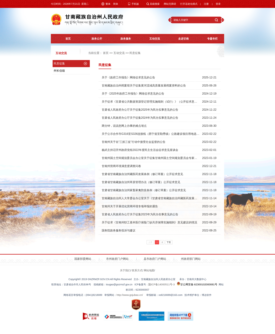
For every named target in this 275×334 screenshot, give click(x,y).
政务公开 (94, 39)
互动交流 (152, 39)
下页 (169, 242)
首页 (65, 39)
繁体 (108, 3)
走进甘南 (181, 39)
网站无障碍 (170, 3)
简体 (115, 3)
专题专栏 (209, 39)
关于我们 (125, 270)
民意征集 (135, 52)
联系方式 (137, 270)
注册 (206, 3)
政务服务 (123, 39)
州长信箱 (59, 70)
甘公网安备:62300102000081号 (196, 284)
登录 (218, 3)
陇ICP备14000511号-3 (161, 284)
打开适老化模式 (188, 3)
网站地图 (149, 270)
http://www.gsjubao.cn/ (130, 294)
